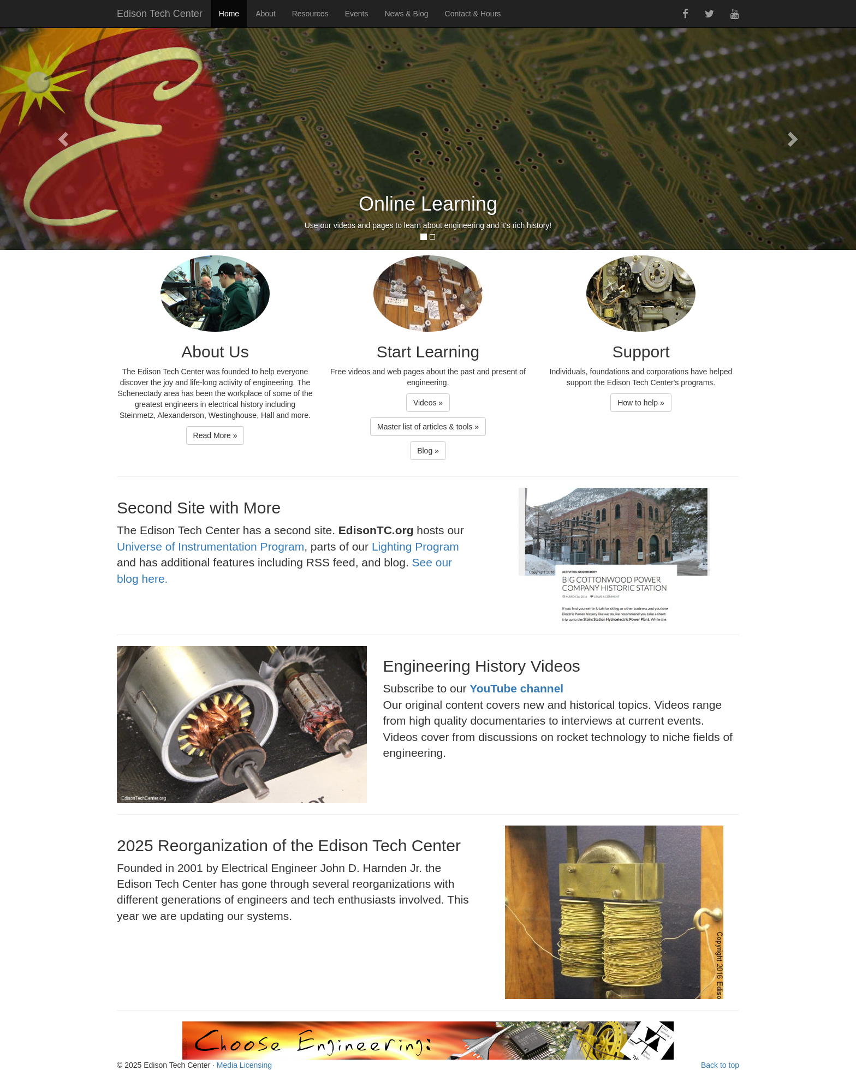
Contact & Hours (473, 13)
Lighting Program (415, 546)
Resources (310, 13)
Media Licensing (244, 1065)
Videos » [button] (428, 402)
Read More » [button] (215, 435)
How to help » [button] (640, 402)
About (265, 13)
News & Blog (406, 13)
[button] (64, 138)
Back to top (720, 1065)
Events (356, 13)
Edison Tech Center (160, 13)
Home (229, 13)
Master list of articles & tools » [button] (428, 426)
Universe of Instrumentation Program (210, 546)
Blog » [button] (428, 450)
